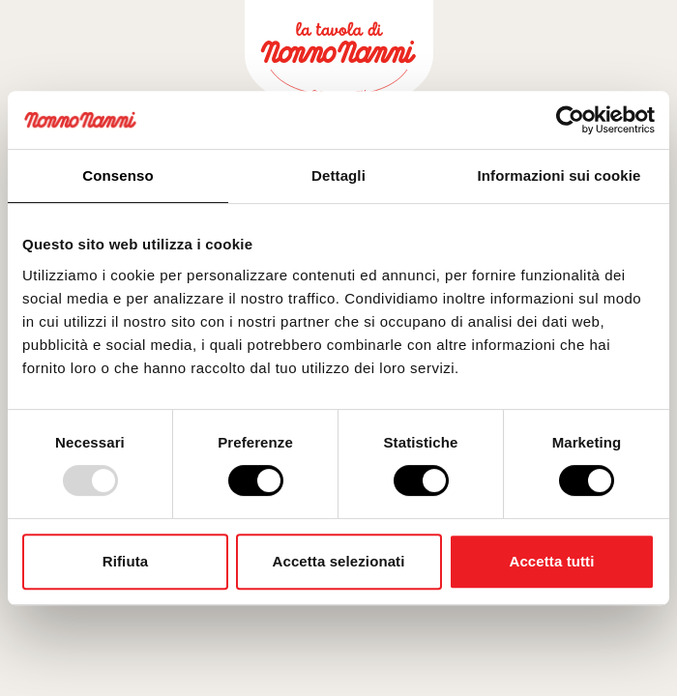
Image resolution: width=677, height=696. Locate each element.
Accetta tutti (552, 561)
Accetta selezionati (339, 561)
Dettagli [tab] (338, 175)
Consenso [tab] (117, 175)
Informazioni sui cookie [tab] (559, 175)
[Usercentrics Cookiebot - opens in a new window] (570, 119)
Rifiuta (125, 561)
